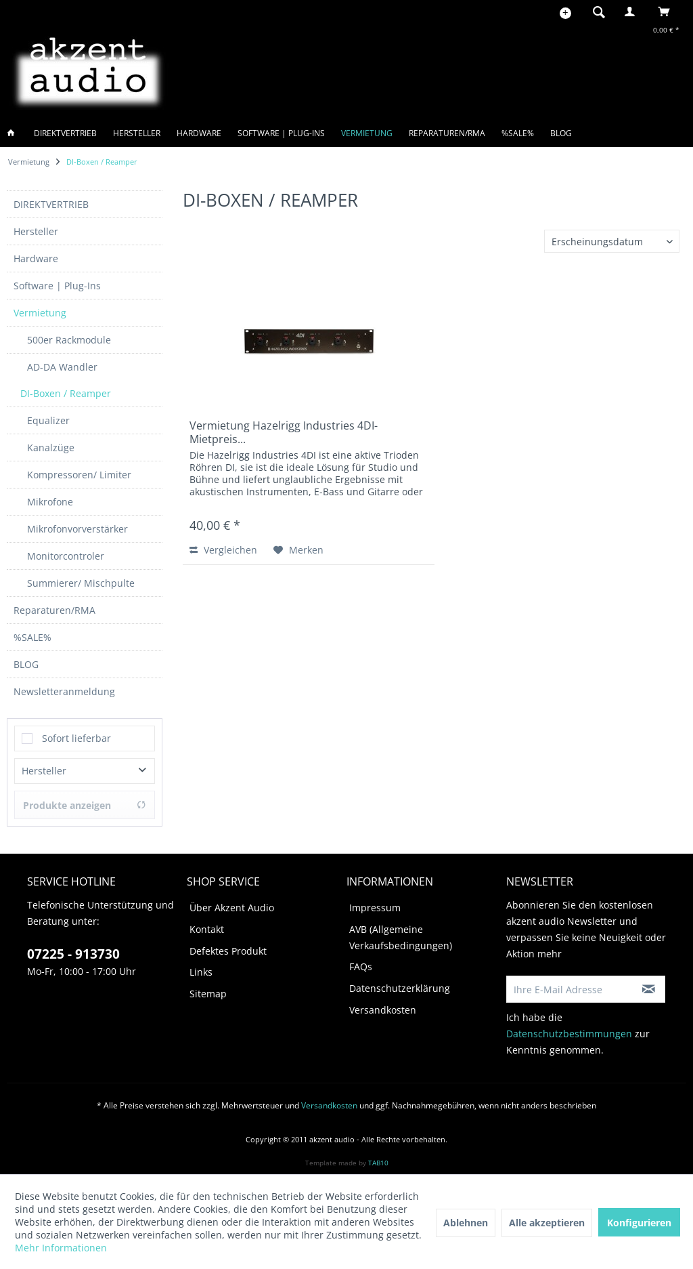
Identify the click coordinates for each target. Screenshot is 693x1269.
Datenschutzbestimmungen (569, 1033)
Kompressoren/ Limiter (79, 474)
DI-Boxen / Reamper (65, 393)
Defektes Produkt (228, 950)
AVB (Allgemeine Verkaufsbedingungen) (400, 937)
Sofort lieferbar (76, 738)
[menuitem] (595, 11)
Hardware (36, 258)
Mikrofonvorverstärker (77, 528)
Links (201, 971)
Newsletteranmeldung (64, 691)
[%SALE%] (517, 133)
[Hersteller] (137, 133)
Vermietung (40, 312)
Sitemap (208, 993)
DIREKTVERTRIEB (51, 204)
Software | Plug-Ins (57, 285)
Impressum (375, 907)
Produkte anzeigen (84, 805)
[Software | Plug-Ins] (281, 133)
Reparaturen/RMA (54, 610)
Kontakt (206, 929)
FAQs (360, 966)
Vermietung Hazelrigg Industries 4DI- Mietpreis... (283, 432)
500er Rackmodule (69, 339)
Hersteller (36, 231)
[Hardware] (199, 133)
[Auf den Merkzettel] (298, 550)
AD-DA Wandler (62, 366)
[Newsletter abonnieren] (649, 989)
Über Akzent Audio (231, 907)
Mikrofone (50, 501)
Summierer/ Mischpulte (81, 583)
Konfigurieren (639, 1222)
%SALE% (32, 637)
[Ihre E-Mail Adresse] (570, 989)
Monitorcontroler (65, 555)
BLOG (26, 664)
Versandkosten (382, 1009)
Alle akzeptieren (547, 1222)
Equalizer (48, 420)
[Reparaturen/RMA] (447, 133)
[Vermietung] (367, 133)
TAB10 (378, 1162)
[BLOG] (561, 133)
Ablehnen (465, 1222)
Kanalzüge (50, 447)
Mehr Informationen (61, 1247)
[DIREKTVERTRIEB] (65, 133)
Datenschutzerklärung (399, 988)
